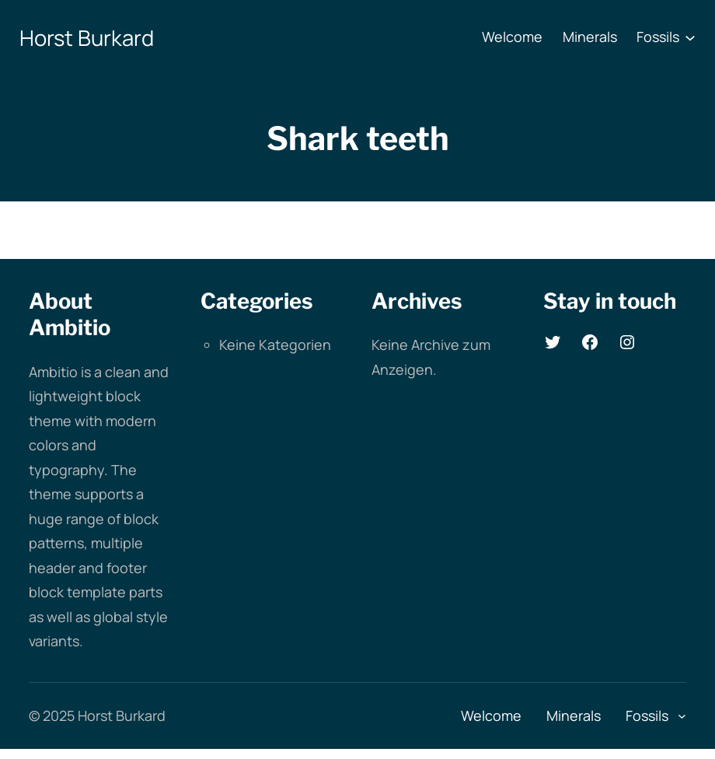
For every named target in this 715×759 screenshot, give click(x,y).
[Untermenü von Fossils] (690, 37)
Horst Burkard (86, 37)
